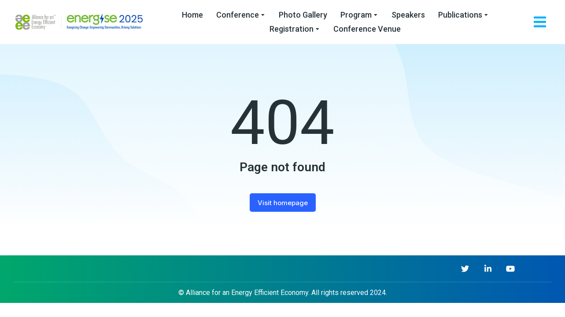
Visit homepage (283, 203)
